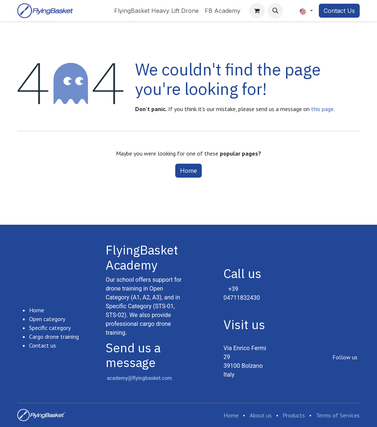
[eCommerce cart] (257, 10)
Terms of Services (338, 415)
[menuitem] (156, 10)
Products (294, 415)
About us (261, 415)
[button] (275, 10)
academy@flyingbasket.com (139, 378)
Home (188, 170)
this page (322, 109)
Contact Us (339, 10)
